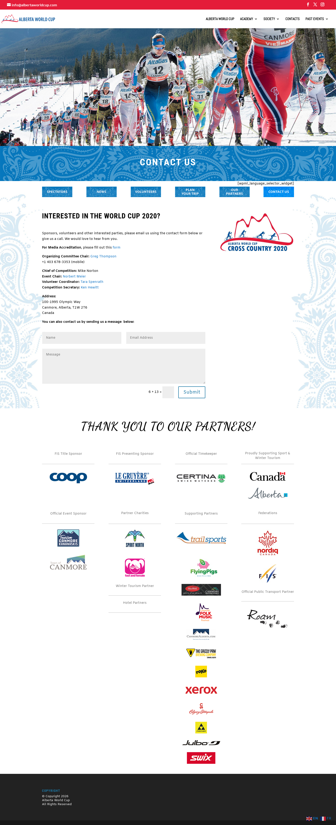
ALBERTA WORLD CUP (220, 19)
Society (269, 19)
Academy (246, 19)
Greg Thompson (103, 256)
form (116, 247)
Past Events (314, 19)
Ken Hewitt (90, 287)
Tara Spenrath (91, 282)
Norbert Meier (74, 276)
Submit (191, 392)
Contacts (292, 19)
